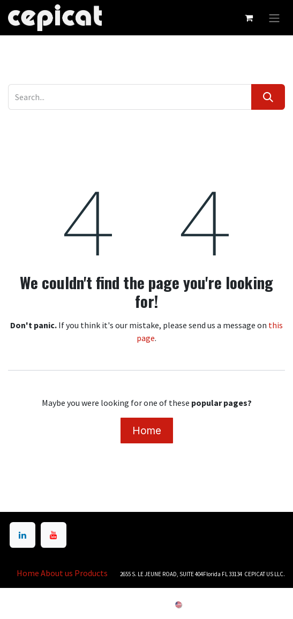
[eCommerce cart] (248, 17)
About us (57, 573)
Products (91, 573)
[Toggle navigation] (274, 17)
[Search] (268, 97)
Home (146, 430)
